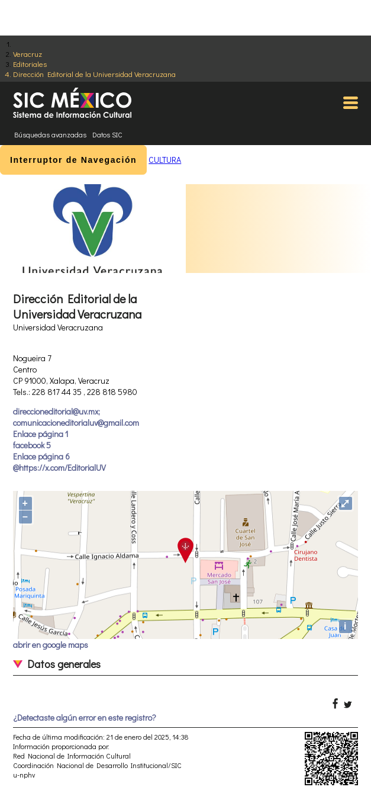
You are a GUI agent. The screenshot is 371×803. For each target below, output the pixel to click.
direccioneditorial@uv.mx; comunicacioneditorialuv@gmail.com (76, 417)
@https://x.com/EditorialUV (59, 467)
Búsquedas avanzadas (50, 134)
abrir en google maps (50, 644)
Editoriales (30, 64)
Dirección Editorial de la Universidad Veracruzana (94, 74)
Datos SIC (107, 134)
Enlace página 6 (41, 456)
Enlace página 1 (40, 433)
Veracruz (27, 54)
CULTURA (165, 159)
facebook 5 (32, 445)
